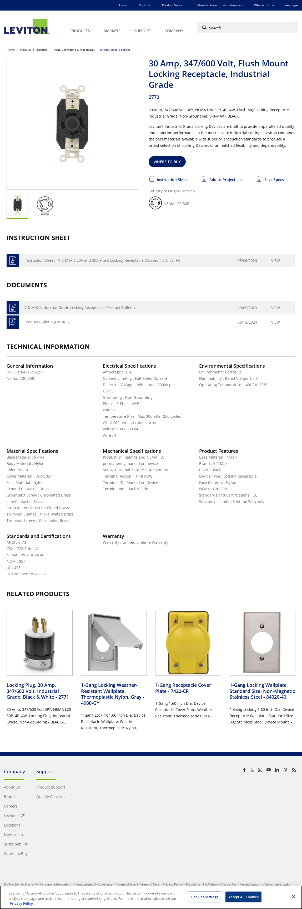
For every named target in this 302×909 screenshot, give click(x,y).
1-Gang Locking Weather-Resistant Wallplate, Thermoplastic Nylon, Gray (112, 694)
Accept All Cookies (243, 896)
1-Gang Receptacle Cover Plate (183, 688)
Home (11, 49)
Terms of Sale (149, 884)
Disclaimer (194, 884)
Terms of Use (126, 884)
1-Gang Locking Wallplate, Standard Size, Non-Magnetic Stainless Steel (262, 691)
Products (25, 49)
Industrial (42, 49)
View (275, 260)
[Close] (293, 896)
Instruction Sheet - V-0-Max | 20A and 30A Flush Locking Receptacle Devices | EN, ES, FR (102, 260)
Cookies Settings (204, 896)
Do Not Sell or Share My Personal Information (37, 884)
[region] (151, 897)
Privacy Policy (173, 884)
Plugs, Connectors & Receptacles (74, 49)
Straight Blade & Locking (115, 49)
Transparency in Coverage (93, 884)
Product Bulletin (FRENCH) (47, 321)
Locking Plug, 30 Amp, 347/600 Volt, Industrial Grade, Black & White (38, 691)
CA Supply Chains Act (220, 884)
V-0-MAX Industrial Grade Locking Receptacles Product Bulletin (79, 307)
